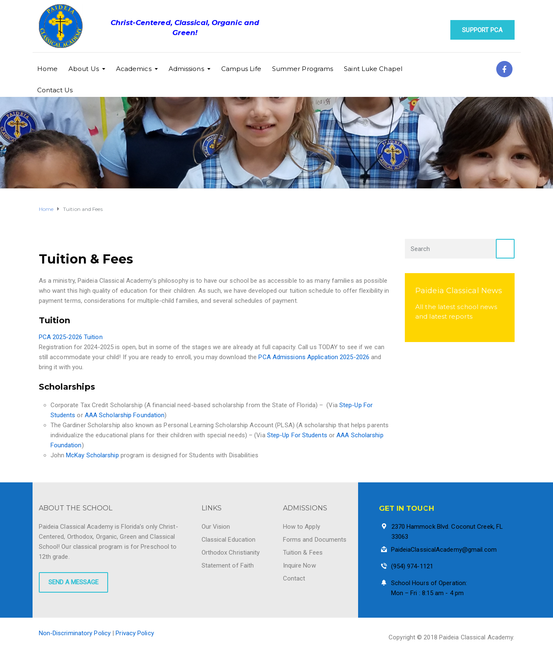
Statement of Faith (228, 565)
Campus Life (241, 69)
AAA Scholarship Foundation (125, 415)
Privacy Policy (135, 633)
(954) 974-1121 (412, 566)
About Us (83, 69)
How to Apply (301, 526)
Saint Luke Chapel (373, 69)
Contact (294, 578)
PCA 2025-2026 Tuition (71, 337)
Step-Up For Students (297, 435)
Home (47, 69)
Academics (134, 69)
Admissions (186, 69)
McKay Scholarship (93, 455)
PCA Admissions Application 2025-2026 (313, 357)
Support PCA (482, 30)
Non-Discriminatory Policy (75, 633)
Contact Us (55, 90)
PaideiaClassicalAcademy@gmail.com (444, 549)
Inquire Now (299, 565)
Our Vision (216, 526)
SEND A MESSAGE (73, 582)
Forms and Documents (315, 539)
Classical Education (229, 539)
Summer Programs (302, 69)
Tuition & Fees (303, 552)
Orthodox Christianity (231, 552)
